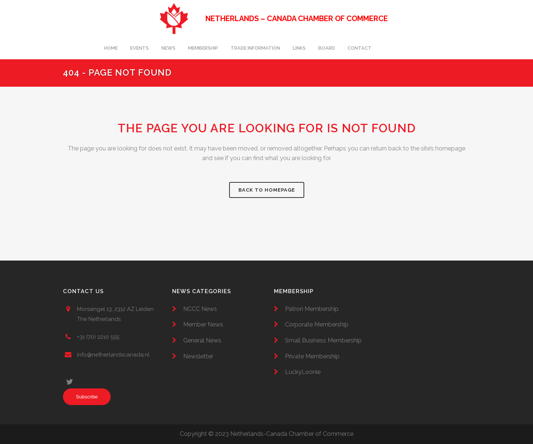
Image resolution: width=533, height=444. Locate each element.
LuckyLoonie (303, 371)
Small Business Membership (323, 340)
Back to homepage (266, 190)
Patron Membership (312, 308)
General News (202, 340)
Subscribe (87, 397)
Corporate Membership (316, 324)
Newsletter (198, 356)
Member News (203, 324)
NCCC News (200, 308)
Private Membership (312, 356)
